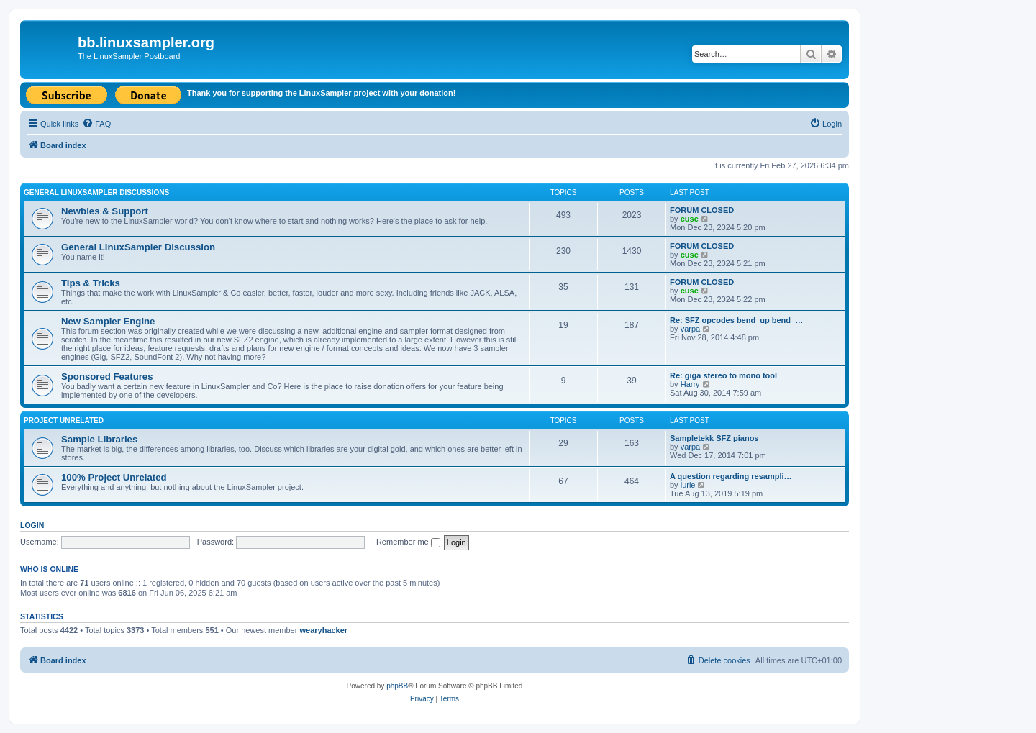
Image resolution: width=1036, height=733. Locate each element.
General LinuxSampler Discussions (96, 192)
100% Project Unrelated (114, 477)
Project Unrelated (64, 420)
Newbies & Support (104, 211)
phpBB (397, 686)
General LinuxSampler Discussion (138, 247)
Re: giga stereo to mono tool (723, 375)
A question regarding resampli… (731, 476)
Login (32, 525)
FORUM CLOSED (702, 210)
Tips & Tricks (90, 283)
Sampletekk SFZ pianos (714, 438)
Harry (690, 384)
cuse (690, 218)
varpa (691, 328)
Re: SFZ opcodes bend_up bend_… (736, 320)
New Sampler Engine (108, 321)
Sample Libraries (99, 439)
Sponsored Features (107, 376)
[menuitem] (96, 123)
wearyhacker (323, 630)
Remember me (408, 541)
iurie (688, 485)
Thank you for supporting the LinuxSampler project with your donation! (321, 92)
